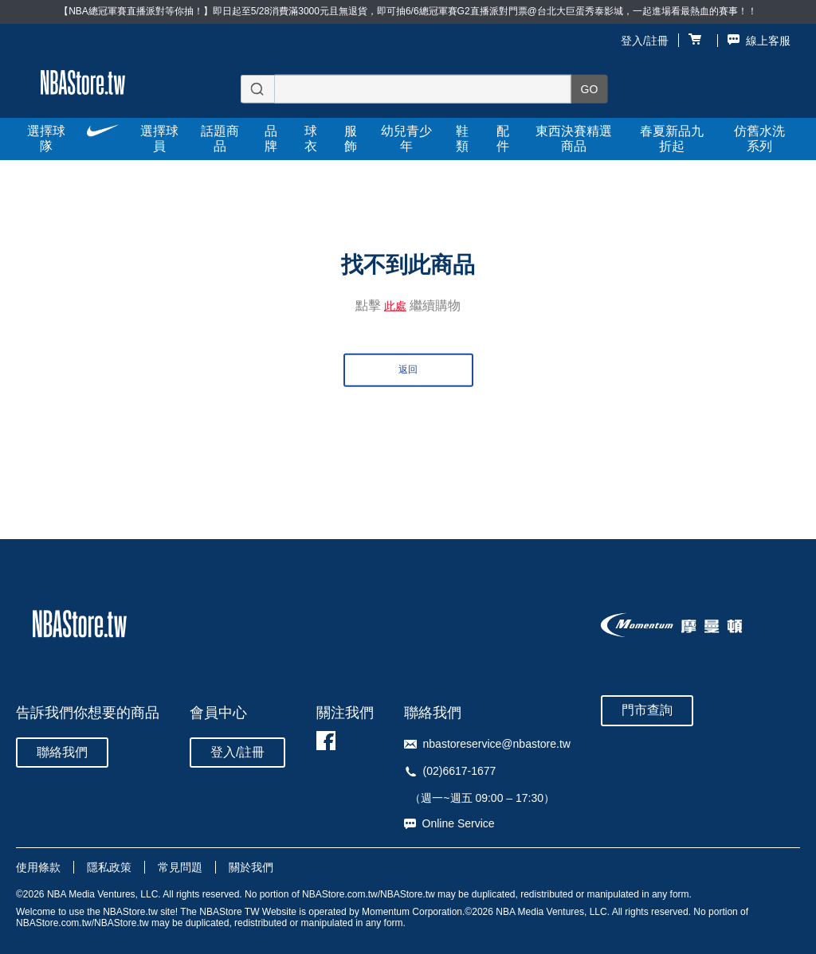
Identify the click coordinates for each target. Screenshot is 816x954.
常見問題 (180, 867)
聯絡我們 (62, 752)
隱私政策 (109, 867)
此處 (395, 305)
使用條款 (38, 867)
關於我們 (251, 867)
